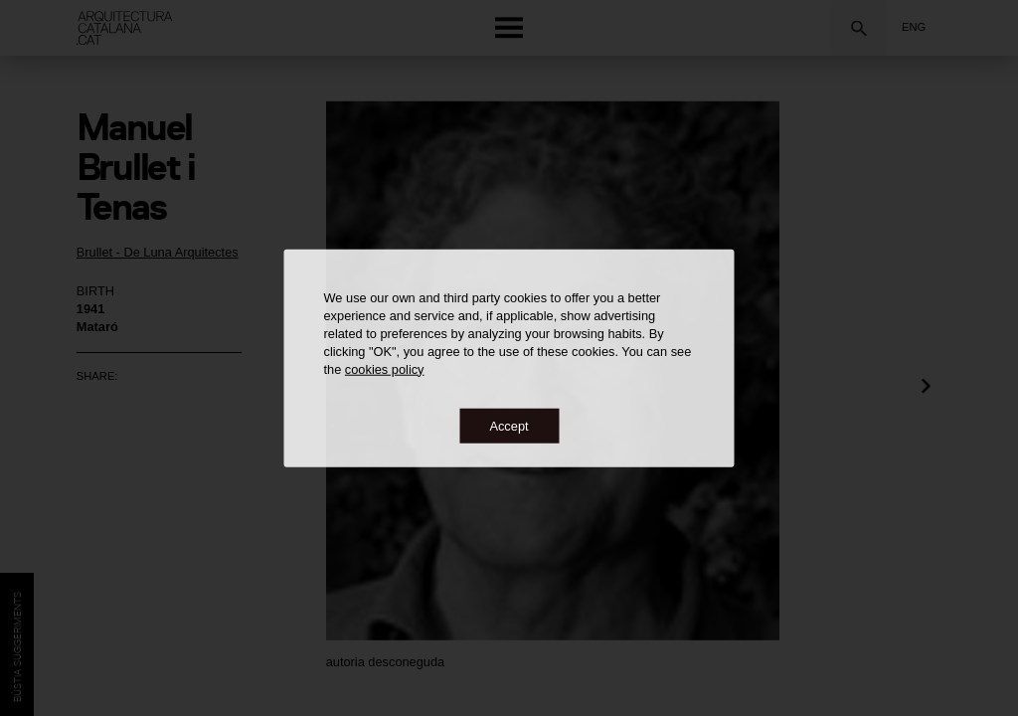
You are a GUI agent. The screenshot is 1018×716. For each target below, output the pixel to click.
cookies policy (384, 368)
